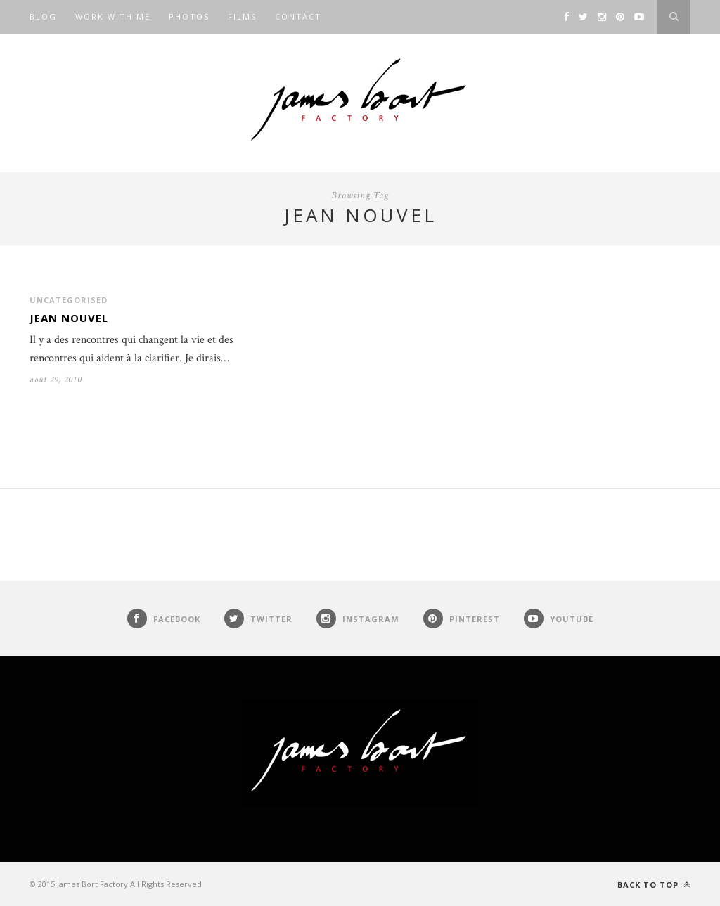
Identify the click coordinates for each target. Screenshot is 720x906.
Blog (43, 16)
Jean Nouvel (69, 318)
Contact (298, 16)
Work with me (112, 16)
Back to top (653, 884)
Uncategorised (69, 300)
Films (242, 16)
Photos (189, 16)
